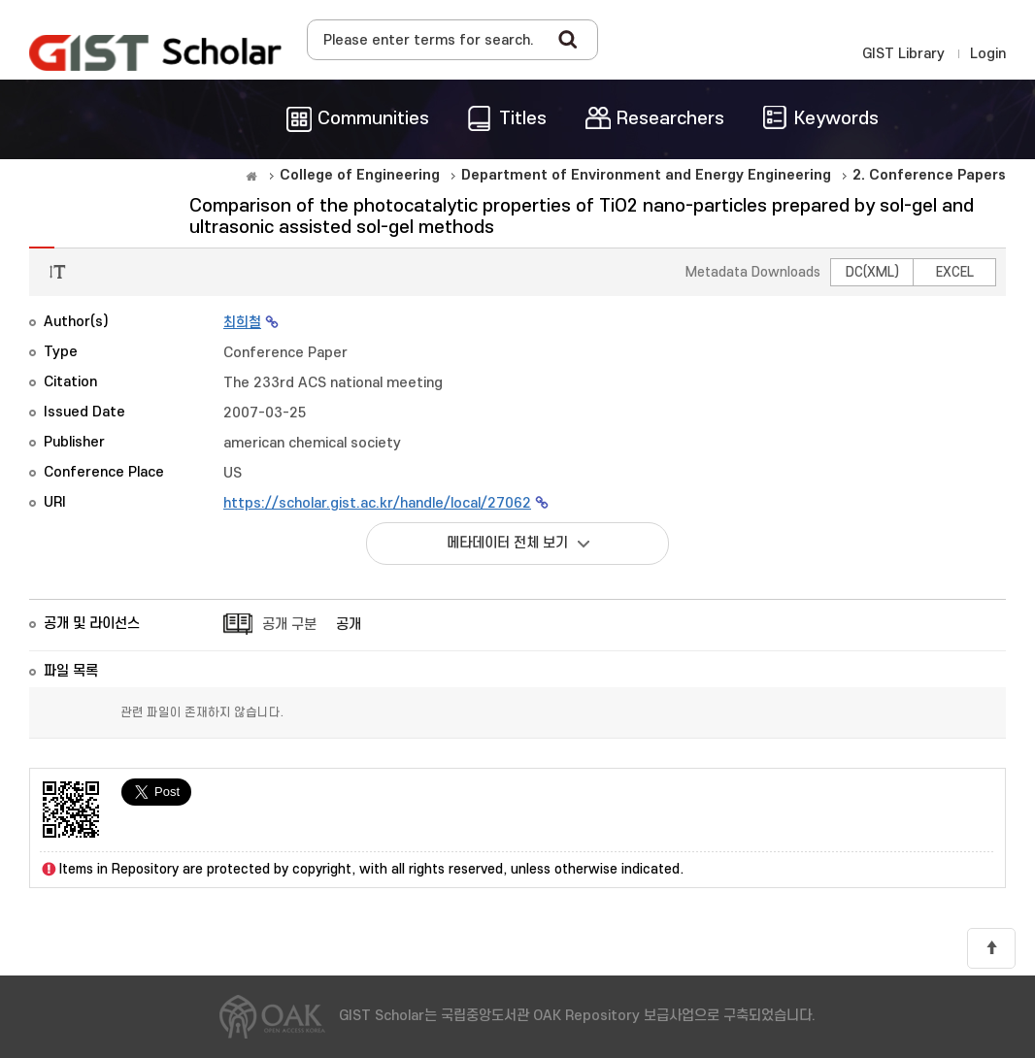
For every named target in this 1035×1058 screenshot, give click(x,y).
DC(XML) (872, 272)
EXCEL (955, 272)
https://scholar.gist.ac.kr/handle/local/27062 (377, 503)
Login (988, 54)
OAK (155, 52)
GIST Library (903, 54)
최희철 (242, 322)
